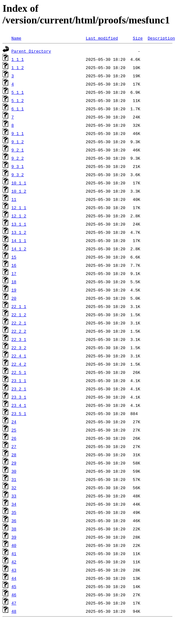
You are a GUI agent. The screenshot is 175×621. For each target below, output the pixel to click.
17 (14, 273)
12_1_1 (18, 207)
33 (14, 496)
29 (14, 463)
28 (14, 455)
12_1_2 (18, 216)
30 (14, 471)
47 (14, 603)
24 (14, 422)
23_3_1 (18, 397)
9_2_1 (17, 150)
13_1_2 (18, 232)
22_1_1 (18, 306)
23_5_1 (18, 413)
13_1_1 (18, 224)
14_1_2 (18, 249)
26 (14, 438)
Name (16, 38)
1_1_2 (17, 67)
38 (14, 529)
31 (14, 479)
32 (14, 487)
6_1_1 (17, 109)
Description (161, 38)
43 (14, 570)
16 (14, 265)
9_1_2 (17, 141)
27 (14, 446)
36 (14, 520)
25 (14, 430)
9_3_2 (17, 174)
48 (14, 611)
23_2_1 (18, 389)
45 (14, 586)
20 (14, 298)
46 (14, 595)
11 (14, 199)
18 (14, 282)
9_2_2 (17, 158)
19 (14, 290)
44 (14, 578)
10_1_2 (18, 191)
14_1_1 (18, 240)
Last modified (102, 38)
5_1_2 (17, 100)
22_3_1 (18, 339)
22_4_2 (18, 364)
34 (14, 504)
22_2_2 (18, 331)
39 (14, 537)
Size (138, 38)
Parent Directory (31, 51)
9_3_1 (17, 166)
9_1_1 (17, 133)
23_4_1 (18, 405)
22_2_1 (18, 323)
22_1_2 (18, 314)
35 (14, 512)
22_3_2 (18, 347)
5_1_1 (17, 92)
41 (14, 553)
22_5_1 (18, 372)
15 (14, 257)
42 (14, 562)
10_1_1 (18, 183)
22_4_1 (18, 356)
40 (14, 545)
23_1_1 (18, 380)
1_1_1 (17, 59)
